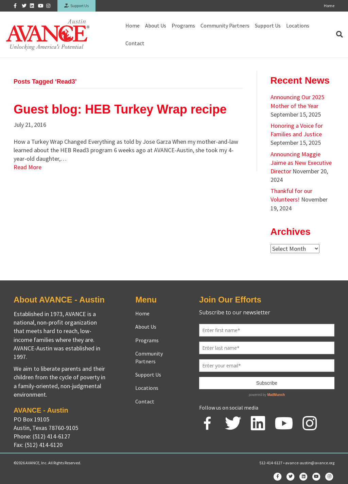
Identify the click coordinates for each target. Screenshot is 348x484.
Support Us (76, 5)
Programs (183, 25)
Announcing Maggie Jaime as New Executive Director (301, 162)
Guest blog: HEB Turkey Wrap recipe (120, 109)
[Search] (338, 34)
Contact (134, 43)
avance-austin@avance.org (309, 462)
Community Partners (225, 25)
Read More (27, 167)
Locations (297, 25)
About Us (155, 25)
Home (329, 5)
